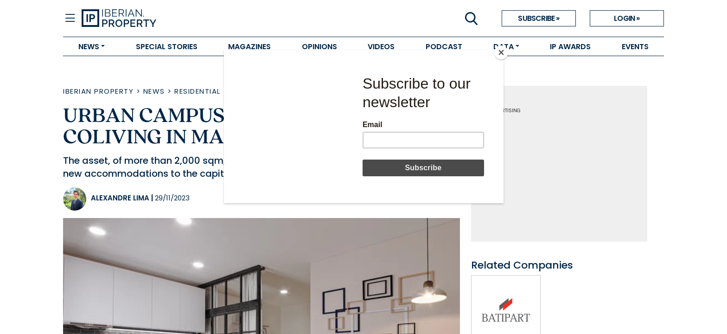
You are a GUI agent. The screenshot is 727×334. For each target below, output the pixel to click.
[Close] (501, 52)
